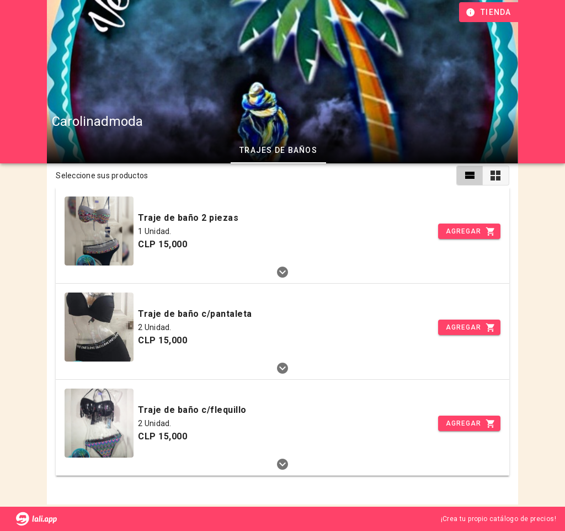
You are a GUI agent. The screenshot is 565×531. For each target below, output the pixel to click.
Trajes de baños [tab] (278, 150)
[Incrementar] (469, 231)
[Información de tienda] (489, 12)
